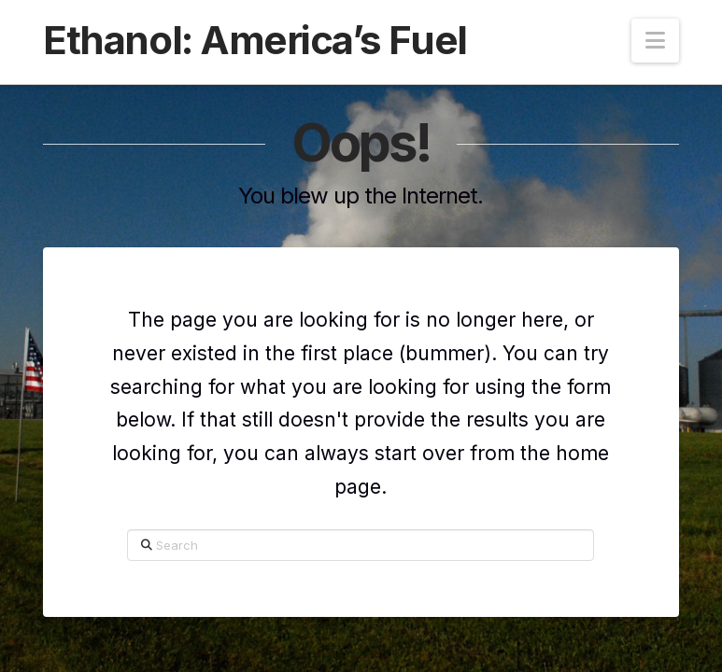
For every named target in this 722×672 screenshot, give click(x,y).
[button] (655, 41)
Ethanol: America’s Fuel (254, 40)
